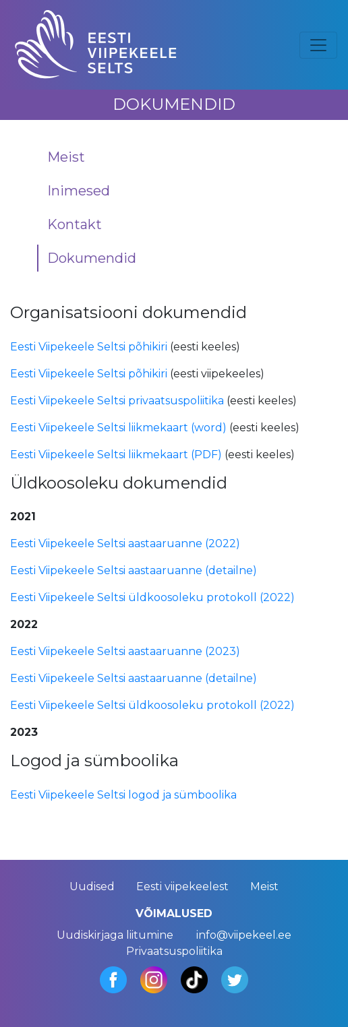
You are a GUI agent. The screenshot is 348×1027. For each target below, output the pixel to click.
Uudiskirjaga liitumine (115, 935)
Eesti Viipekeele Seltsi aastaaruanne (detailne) (133, 570)
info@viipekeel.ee (243, 935)
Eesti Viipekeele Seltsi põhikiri (88, 346)
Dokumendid (91, 258)
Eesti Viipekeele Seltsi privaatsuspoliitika (117, 400)
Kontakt (74, 224)
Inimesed (78, 191)
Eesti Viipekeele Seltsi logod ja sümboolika (123, 794)
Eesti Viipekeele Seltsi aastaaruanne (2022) (125, 543)
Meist (66, 157)
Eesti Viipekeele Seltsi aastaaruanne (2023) (125, 651)
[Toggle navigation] (318, 45)
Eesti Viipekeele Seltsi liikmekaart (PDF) (116, 454)
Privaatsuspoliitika (174, 951)
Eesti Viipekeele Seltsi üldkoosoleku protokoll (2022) (152, 597)
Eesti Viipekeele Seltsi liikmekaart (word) (118, 427)
